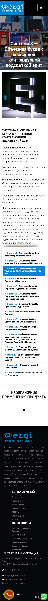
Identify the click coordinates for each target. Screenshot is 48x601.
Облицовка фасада (20, 546)
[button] (5, 97)
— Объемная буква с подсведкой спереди (21, 279)
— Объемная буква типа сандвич (22, 312)
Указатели (16, 550)
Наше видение (18, 505)
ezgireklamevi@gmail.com (14, 579)
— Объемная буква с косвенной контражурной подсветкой (23, 262)
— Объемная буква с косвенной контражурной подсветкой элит (23, 271)
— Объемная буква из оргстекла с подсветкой (21, 305)
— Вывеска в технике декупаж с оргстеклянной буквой (21, 348)
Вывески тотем (18, 535)
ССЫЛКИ (15, 512)
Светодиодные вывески (22, 539)
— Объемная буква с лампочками (21, 366)
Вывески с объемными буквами (21, 529)
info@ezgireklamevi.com (13, 576)
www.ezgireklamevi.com (13, 583)
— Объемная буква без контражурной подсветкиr (22, 254)
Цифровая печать (19, 542)
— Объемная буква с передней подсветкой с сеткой (21, 287)
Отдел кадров (18, 516)
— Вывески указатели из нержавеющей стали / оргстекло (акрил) (22, 357)
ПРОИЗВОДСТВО (19, 508)
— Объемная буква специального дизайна (20, 328)
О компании (17, 497)
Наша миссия (17, 501)
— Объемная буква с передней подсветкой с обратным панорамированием (22, 296)
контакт (15, 520)
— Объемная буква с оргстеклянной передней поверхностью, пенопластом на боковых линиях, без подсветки (21, 338)
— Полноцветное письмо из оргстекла (23, 373)
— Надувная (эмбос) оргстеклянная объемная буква (20, 320)
